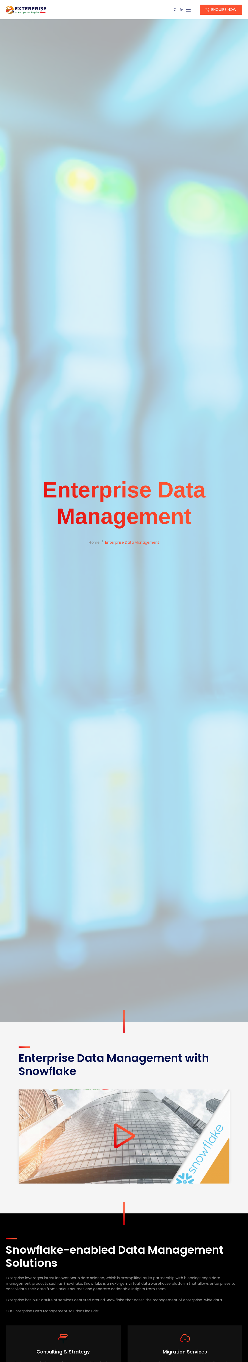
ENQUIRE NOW (223, 9)
